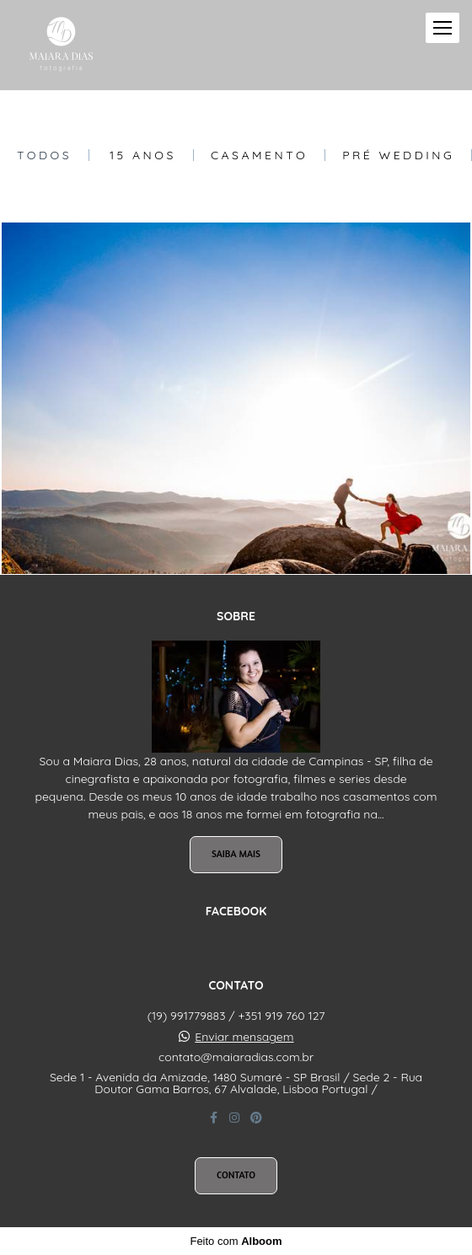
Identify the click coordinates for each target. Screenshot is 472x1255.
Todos (44, 155)
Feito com (236, 1241)
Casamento (259, 155)
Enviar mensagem (244, 1037)
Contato (236, 1175)
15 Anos (143, 155)
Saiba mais (236, 854)
